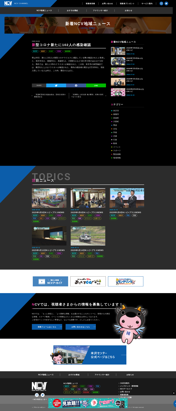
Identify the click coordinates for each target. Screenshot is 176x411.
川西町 (59, 51)
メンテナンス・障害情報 (129, 386)
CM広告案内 (124, 383)
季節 (115, 125)
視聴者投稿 (93, 3)
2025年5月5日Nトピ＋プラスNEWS (48, 212)
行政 (115, 140)
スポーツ (117, 150)
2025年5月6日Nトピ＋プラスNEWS (87, 212)
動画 (115, 143)
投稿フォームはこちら (47, 327)
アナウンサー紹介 (102, 10)
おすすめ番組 (74, 10)
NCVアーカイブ (126, 389)
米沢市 (35, 51)
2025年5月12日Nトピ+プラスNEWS (48, 250)
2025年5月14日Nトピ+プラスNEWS (87, 250)
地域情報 (67, 51)
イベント (117, 147)
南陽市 (43, 51)
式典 (115, 136)
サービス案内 (150, 3)
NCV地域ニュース (46, 10)
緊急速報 (117, 154)
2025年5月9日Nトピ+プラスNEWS (125, 212)
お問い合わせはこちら (81, 327)
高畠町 (51, 51)
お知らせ (130, 10)
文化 (115, 129)
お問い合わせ (110, 3)
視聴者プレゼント (130, 3)
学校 (115, 132)
